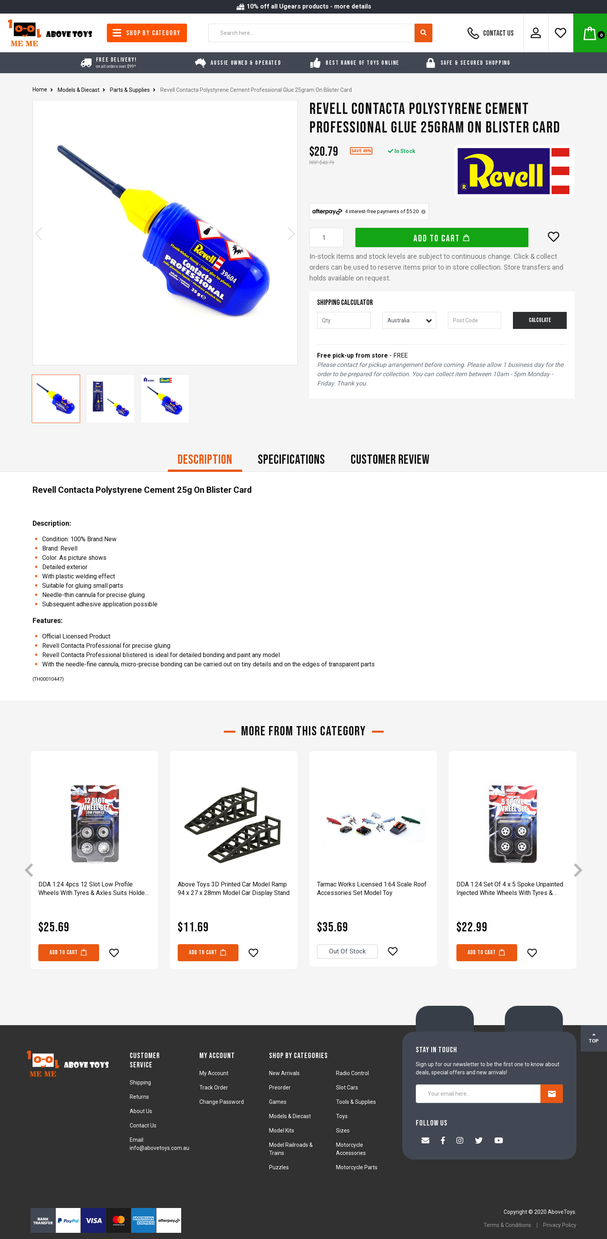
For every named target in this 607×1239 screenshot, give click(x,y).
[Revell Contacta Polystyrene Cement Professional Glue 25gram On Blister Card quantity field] (326, 237)
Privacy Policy (559, 1225)
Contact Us (489, 32)
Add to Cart (441, 238)
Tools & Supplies (356, 1102)
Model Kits (281, 1130)
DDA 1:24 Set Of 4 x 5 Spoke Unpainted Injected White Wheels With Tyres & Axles (509, 889)
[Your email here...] (478, 1093)
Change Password (221, 1102)
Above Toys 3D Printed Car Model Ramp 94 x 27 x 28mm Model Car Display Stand (234, 889)
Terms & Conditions (507, 1225)
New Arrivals (284, 1073)
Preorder (280, 1087)
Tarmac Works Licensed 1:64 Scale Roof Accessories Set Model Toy (372, 889)
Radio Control (352, 1073)
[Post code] (475, 320)
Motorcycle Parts (356, 1167)
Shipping (140, 1082)
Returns (139, 1097)
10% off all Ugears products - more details (303, 6)
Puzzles (279, 1167)
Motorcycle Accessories (351, 1149)
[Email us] (425, 1141)
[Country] (409, 320)
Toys (342, 1116)
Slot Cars (347, 1087)
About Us (141, 1111)
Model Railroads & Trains (291, 1149)
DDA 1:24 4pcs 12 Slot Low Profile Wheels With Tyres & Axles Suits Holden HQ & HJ (93, 889)
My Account (213, 1073)
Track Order (213, 1087)
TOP (594, 1038)
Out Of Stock (347, 951)
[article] (94, 870)
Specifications (291, 460)
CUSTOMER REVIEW (390, 460)
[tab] (205, 460)
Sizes (343, 1130)
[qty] (344, 320)
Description (205, 460)
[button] (553, 237)
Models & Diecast (290, 1116)
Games (277, 1102)
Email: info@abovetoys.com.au (159, 1144)
